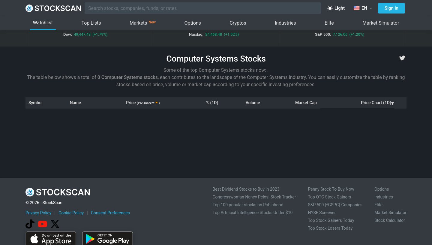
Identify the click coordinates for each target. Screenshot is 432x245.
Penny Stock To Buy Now (331, 189)
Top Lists (91, 23)
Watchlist (43, 23)
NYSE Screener (322, 212)
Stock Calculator (389, 220)
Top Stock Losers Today (330, 228)
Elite (329, 23)
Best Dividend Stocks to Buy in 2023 (245, 189)
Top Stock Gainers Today (331, 220)
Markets (143, 23)
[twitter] (402, 58)
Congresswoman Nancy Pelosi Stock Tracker (254, 197)
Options (192, 23)
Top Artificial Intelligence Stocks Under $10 (252, 212)
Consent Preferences (110, 212)
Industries (285, 23)
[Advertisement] (216, 146)
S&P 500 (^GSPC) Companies (335, 204)
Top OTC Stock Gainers (329, 197)
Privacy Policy (38, 212)
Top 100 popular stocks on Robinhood (247, 204)
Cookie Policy (71, 212)
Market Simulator (380, 23)
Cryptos (238, 23)
